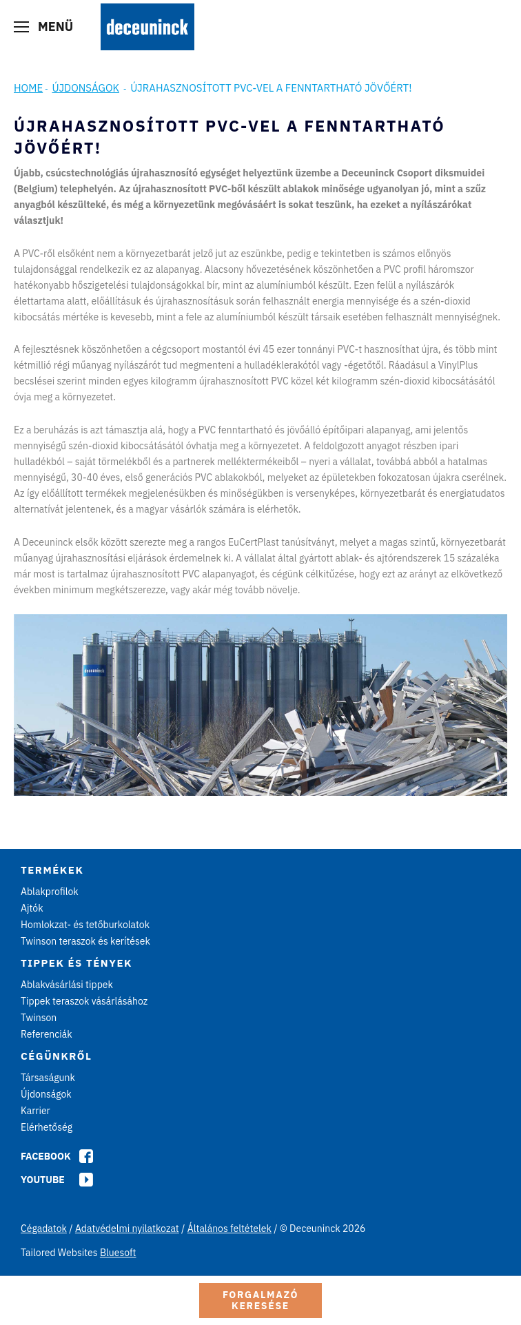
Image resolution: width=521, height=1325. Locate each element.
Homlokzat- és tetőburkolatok (85, 924)
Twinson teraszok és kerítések (85, 941)
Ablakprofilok (50, 891)
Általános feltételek (229, 1228)
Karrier (35, 1111)
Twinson (39, 1017)
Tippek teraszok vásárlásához (84, 1001)
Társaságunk (48, 1077)
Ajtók (32, 908)
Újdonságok (85, 87)
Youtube (43, 1179)
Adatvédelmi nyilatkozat (127, 1228)
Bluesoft (118, 1252)
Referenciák (46, 1034)
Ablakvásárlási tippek (67, 984)
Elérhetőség (46, 1127)
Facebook (46, 1156)
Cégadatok (44, 1228)
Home (28, 87)
